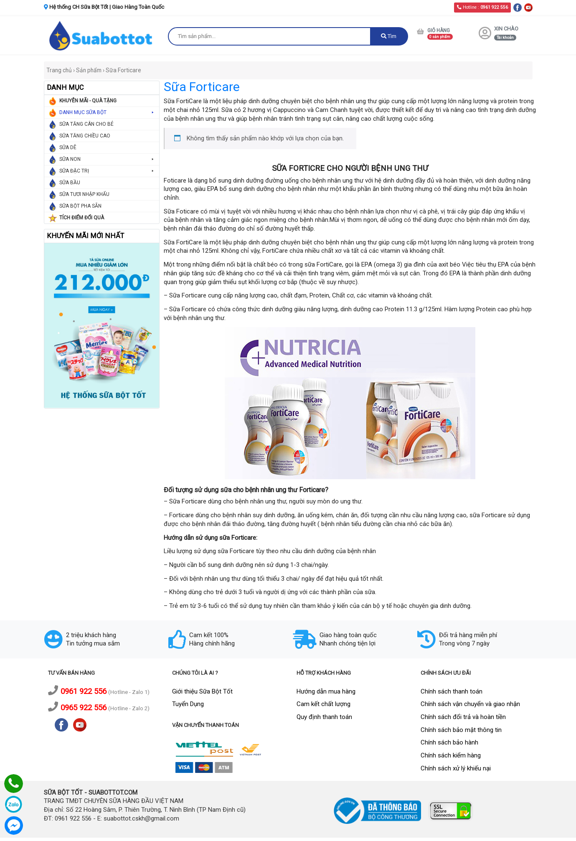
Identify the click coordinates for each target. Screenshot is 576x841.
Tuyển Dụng (188, 704)
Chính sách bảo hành (449, 742)
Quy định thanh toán (324, 717)
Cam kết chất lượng (323, 704)
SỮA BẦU (69, 182)
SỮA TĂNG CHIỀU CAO (84, 136)
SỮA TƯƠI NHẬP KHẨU (84, 194)
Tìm (388, 36)
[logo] (102, 35)
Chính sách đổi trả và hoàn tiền (463, 717)
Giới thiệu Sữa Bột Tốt (202, 691)
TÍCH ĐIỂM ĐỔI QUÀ (81, 218)
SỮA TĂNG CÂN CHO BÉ (86, 124)
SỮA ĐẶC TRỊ (107, 171)
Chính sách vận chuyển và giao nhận (470, 704)
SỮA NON (107, 159)
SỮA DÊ (67, 147)
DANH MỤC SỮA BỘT (107, 112)
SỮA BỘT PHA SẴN (80, 206)
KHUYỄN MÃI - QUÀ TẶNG (88, 101)
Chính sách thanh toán (451, 691)
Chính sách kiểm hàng (451, 755)
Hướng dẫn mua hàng (326, 691)
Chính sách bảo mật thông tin (461, 730)
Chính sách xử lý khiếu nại (456, 768)
